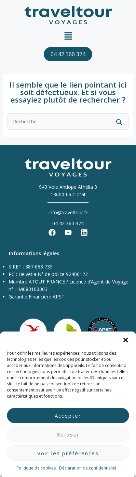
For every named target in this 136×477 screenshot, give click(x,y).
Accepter (68, 415)
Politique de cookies (36, 468)
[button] (125, 340)
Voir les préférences (68, 453)
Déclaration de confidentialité (88, 468)
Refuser (68, 434)
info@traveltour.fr (68, 212)
